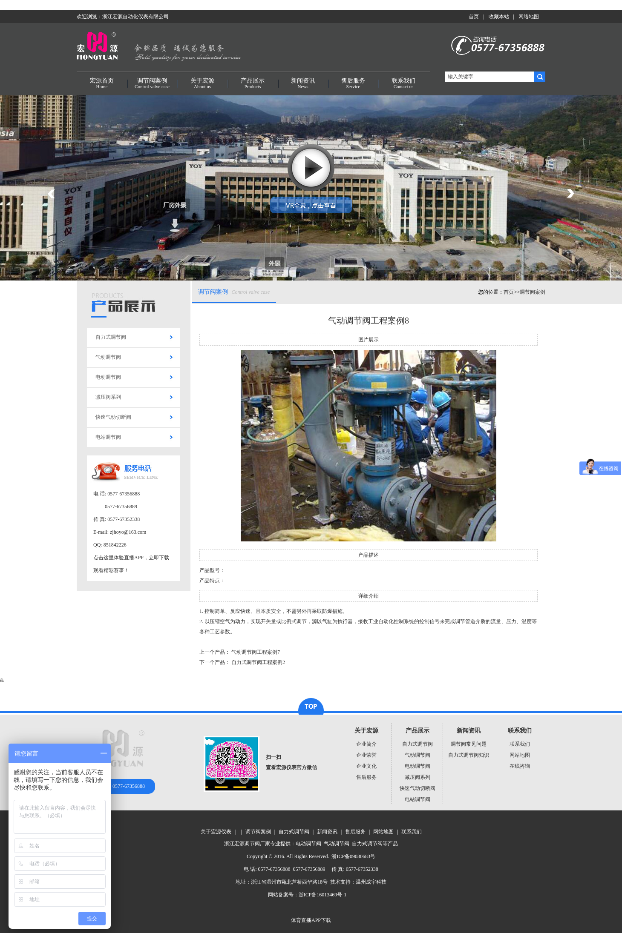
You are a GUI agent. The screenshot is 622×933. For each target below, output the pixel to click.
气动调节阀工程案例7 (255, 652)
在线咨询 (520, 766)
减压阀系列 (108, 397)
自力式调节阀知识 (468, 755)
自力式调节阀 (110, 337)
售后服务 (353, 83)
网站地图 (520, 755)
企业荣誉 (366, 755)
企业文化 (366, 766)
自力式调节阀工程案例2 (258, 662)
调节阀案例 (152, 83)
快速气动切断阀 (113, 417)
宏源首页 (102, 83)
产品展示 (252, 83)
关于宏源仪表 (216, 832)
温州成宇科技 (371, 882)
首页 (474, 17)
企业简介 (366, 744)
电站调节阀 (108, 437)
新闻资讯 (303, 83)
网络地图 (528, 17)
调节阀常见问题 (469, 744)
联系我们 (403, 83)
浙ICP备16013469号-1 (323, 895)
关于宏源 (202, 83)
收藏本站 (499, 17)
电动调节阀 (108, 377)
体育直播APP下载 (311, 920)
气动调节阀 (108, 357)
